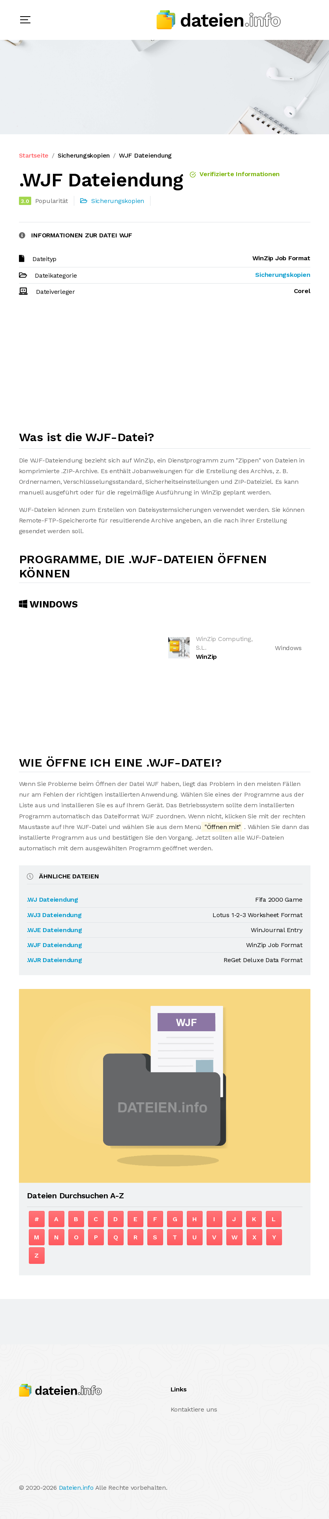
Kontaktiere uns (194, 1409)
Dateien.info (76, 1487)
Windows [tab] (48, 604)
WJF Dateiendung (145, 155)
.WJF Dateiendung (54, 945)
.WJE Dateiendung (54, 930)
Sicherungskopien (84, 155)
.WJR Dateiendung (54, 960)
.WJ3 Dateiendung (54, 915)
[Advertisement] (164, 367)
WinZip (206, 656)
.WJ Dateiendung (52, 899)
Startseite (34, 155)
